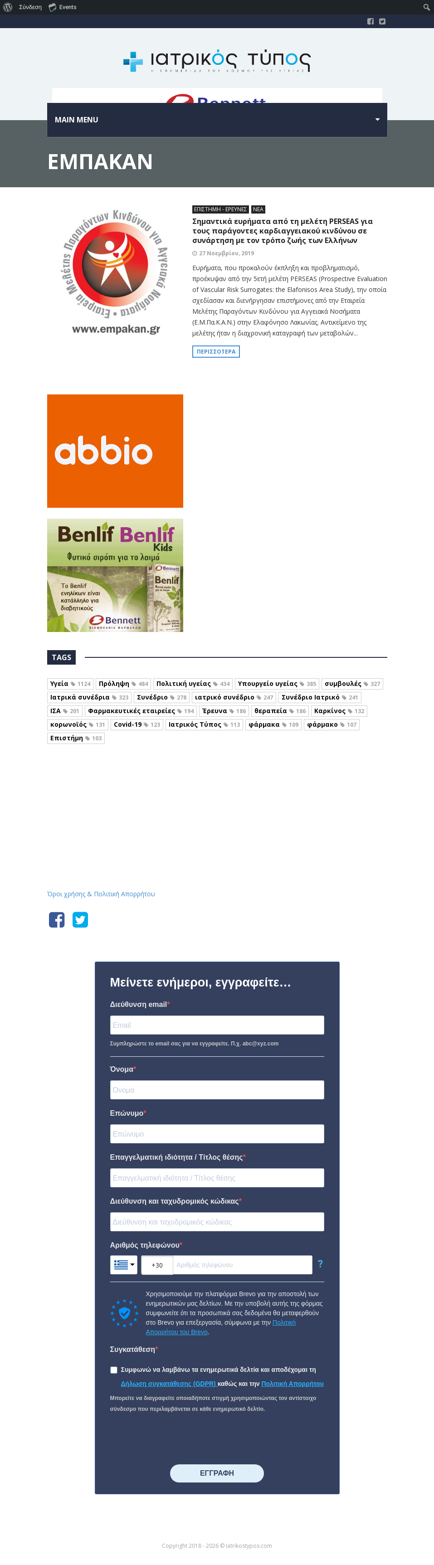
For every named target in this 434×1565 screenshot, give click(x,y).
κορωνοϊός (77, 724)
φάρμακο (331, 724)
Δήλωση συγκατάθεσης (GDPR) (169, 1383)
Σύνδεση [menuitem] (30, 7)
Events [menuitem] (63, 7)
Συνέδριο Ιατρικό (320, 697)
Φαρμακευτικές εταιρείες (141, 710)
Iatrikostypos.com (217, 793)
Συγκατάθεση (133, 1349)
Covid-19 (137, 724)
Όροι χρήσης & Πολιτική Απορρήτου (101, 893)
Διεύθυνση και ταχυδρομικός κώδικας (174, 1201)
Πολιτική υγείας (192, 683)
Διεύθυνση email (138, 1004)
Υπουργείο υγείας (277, 683)
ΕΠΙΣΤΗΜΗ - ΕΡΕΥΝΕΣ (220, 209)
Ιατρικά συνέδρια (89, 697)
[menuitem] (8, 7)
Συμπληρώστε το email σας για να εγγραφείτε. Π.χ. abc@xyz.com (194, 1043)
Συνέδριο (161, 697)
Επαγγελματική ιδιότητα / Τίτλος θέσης (176, 1157)
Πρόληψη (123, 683)
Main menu (76, 120)
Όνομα (122, 1069)
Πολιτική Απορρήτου (292, 1383)
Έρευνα (224, 710)
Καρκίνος (339, 710)
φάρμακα (273, 724)
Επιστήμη (76, 738)
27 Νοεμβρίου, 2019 (226, 253)
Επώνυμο (127, 1113)
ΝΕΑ (258, 209)
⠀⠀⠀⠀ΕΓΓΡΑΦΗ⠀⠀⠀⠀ (217, 1473)
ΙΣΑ (64, 710)
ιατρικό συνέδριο (234, 697)
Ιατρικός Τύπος (204, 724)
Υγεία (70, 683)
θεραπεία (280, 710)
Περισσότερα (216, 351)
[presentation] (179, 1439)
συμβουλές (352, 683)
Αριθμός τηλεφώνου (145, 1245)
